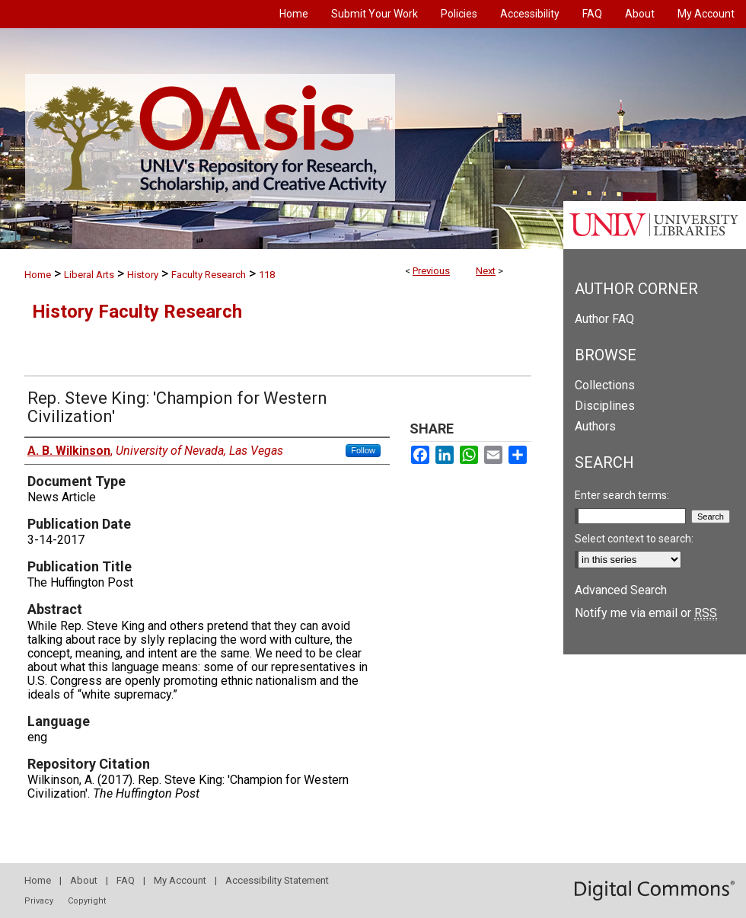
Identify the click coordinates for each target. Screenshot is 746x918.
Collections (605, 385)
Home (37, 274)
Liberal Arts (89, 274)
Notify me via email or (646, 613)
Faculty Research (208, 274)
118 (267, 274)
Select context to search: (634, 539)
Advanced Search (621, 590)
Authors (595, 426)
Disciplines (605, 405)
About (83, 880)
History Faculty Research (137, 311)
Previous (431, 271)
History (142, 274)
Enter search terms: (622, 495)
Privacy (38, 901)
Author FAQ (604, 319)
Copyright (87, 901)
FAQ (125, 880)
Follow (363, 450)
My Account (180, 880)
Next (486, 271)
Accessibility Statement (277, 880)
